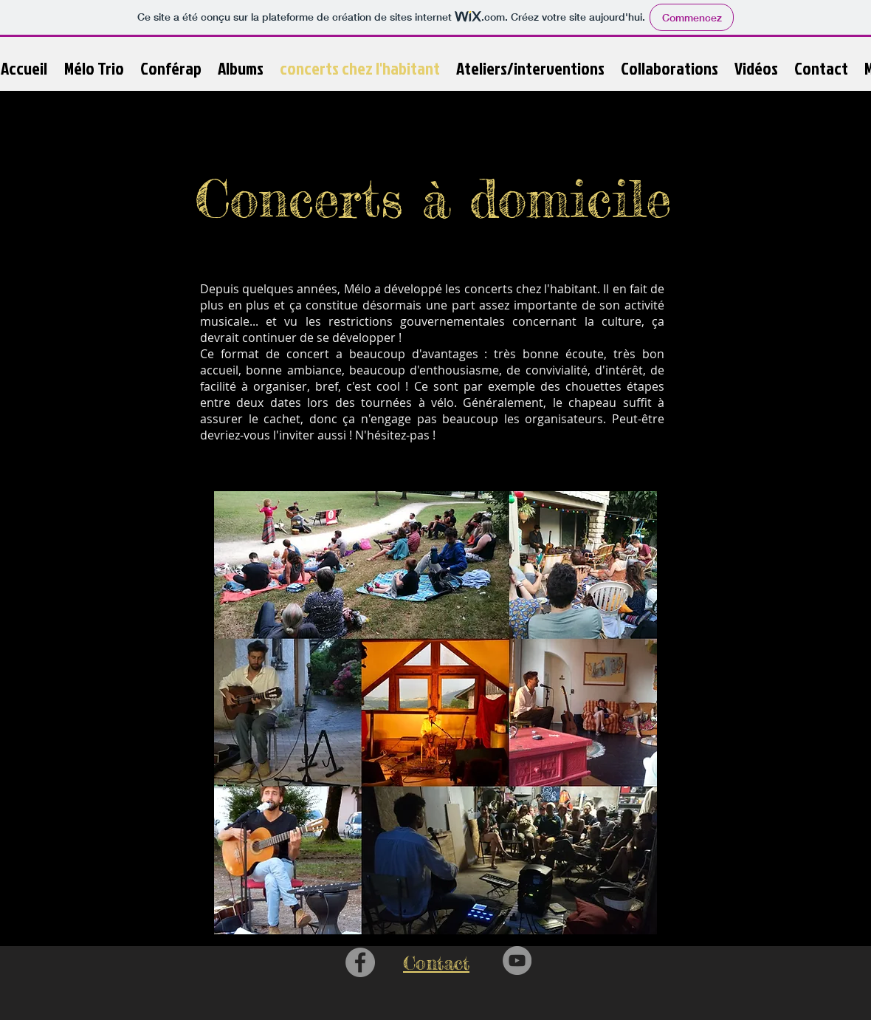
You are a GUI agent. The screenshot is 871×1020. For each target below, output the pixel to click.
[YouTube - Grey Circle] (517, 960)
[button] (240, 68)
